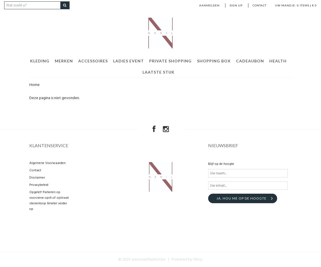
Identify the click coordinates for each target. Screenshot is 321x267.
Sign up (236, 5)
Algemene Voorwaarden (47, 163)
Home (34, 85)
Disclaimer (37, 178)
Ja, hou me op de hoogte (242, 198)
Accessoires (93, 60)
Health (278, 60)
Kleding (39, 60)
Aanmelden (209, 5)
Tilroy (197, 259)
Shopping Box (214, 60)
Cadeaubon (250, 60)
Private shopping (170, 60)
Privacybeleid (38, 185)
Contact (260, 5)
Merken (64, 60)
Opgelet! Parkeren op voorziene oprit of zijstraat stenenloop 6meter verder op (49, 200)
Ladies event (128, 60)
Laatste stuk (158, 72)
